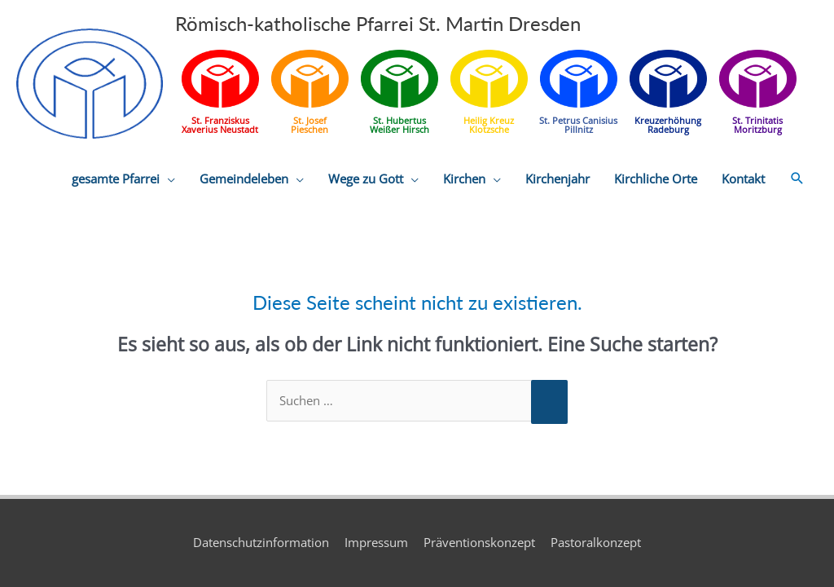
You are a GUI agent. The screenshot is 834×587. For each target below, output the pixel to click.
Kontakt (743, 178)
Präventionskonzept (479, 542)
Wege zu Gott (365, 178)
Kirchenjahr (557, 178)
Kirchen (464, 178)
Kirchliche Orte (655, 178)
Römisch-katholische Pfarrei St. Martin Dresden (378, 23)
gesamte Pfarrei (116, 178)
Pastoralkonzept (596, 542)
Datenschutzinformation (261, 542)
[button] (797, 178)
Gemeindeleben (244, 178)
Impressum (376, 542)
